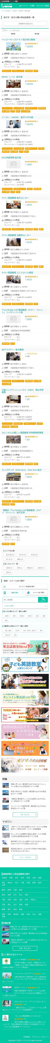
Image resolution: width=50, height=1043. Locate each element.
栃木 (39, 883)
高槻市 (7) (41, 568)
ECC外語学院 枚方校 (11, 157)
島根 (26, 904)
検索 (32, 5)
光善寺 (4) (9, 568)
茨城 (28, 883)
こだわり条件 (9, 606)
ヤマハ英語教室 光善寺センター (16, 235)
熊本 (9, 914)
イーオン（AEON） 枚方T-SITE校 (17, 117)
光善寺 (7, 616)
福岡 (3, 914)
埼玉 (16, 883)
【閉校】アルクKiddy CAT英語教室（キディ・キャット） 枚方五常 (21, 511)
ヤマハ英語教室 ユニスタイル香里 (17, 272)
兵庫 (9, 900)
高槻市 (29, 616)
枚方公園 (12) (10, 554)
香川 (9, 909)
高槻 (6, 620)
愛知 (3, 890)
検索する (43, 600)
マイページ (24, 5)
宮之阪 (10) (34, 554)
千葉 (22, 883)
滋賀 (20, 900)
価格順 (13, 34)
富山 (20, 895)
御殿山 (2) (20, 559)
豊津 (41, 630)
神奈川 (10, 883)
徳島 (20, 909)
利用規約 (27, 1037)
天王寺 (17, 630)
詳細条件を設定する (26, 24)
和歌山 (33, 900)
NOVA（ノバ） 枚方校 (12, 77)
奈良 (26, 900)
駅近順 (37, 34)
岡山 (9, 904)
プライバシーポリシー (40, 1037)
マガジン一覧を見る (25, 857)
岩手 (16, 878)
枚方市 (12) (22, 554)
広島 (3, 904)
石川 (15, 895)
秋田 (22, 878)
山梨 (3, 885)
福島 (39, 878)
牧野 (14, 616)
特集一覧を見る (25, 814)
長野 (9, 895)
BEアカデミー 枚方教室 (13, 349)
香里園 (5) (30, 568)
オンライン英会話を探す (27, 586)
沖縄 (3, 917)
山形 (34, 878)
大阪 (3, 900)
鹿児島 (15, 914)
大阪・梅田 (8, 630)
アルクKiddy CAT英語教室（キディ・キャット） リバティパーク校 (22, 311)
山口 (15, 904)
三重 (15, 890)
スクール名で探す (38, 592)
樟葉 (44, 616)
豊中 (15, 635)
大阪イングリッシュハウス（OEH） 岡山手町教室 (23, 391)
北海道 (4, 878)
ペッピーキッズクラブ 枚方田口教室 (18, 39)
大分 (34, 914)
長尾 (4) (8, 572)
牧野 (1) (19, 568)
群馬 (34, 883)
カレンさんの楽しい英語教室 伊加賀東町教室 (22, 432)
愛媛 (3, 909)
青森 (11, 878)
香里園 (21, 616)
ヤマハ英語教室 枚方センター (15, 198)
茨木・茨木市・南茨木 (29, 630)
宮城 (28, 878)
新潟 (3, 895)
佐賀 (28, 914)
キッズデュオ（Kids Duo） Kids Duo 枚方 (22, 470)
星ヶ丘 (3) (9, 559)
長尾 (37, 616)
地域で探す (15, 593)
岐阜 (20, 890)
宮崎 (39, 914)
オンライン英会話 (43, 5)
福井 (26, 895)
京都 (15, 900)
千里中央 (7, 635)
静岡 (9, 890)
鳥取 (20, 904)
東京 (3, 883)
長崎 (22, 914)
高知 (15, 909)
